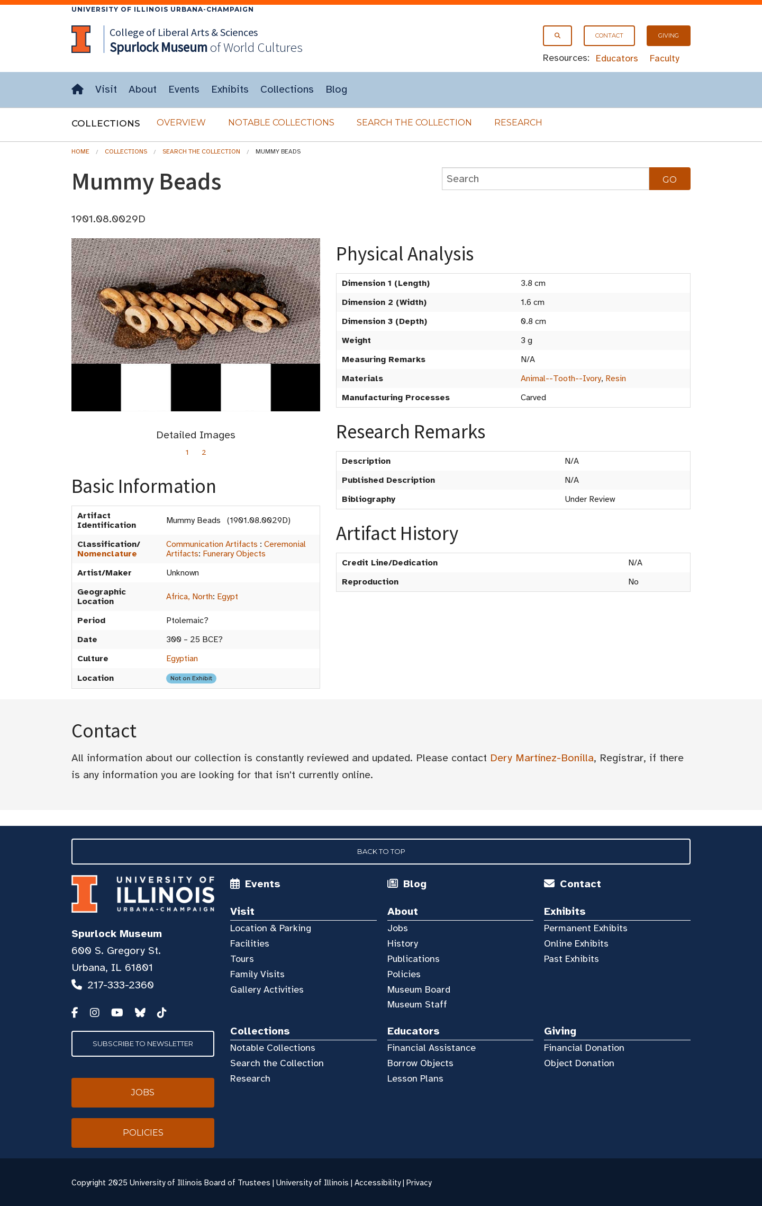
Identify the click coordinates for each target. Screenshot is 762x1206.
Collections (287, 89)
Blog (336, 89)
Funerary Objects (234, 553)
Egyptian (182, 658)
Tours (242, 959)
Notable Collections (281, 123)
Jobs (397, 928)
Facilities (249, 943)
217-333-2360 (120, 985)
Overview (181, 123)
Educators (617, 58)
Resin (615, 378)
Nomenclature (107, 553)
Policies (404, 974)
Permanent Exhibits (586, 928)
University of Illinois (312, 1182)
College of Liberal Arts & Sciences (184, 32)
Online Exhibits (576, 943)
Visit (106, 89)
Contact (609, 35)
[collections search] (545, 178)
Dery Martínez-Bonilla (542, 757)
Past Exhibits (571, 959)
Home (80, 151)
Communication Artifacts (212, 544)
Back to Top (381, 851)
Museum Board (418, 989)
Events (183, 89)
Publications (413, 959)
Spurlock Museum (116, 933)
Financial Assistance (431, 1048)
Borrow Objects (420, 1063)
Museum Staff (417, 1004)
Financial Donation (584, 1048)
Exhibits (230, 89)
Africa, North (189, 596)
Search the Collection (414, 123)
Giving (668, 35)
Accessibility (378, 1182)
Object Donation (579, 1063)
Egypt (227, 596)
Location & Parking (270, 928)
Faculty (664, 58)
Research (518, 123)
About (143, 89)
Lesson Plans (415, 1078)
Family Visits (257, 974)
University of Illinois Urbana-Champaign (162, 9)
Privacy (418, 1182)
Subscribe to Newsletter (143, 1043)
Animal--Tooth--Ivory (561, 378)
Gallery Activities (267, 989)
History (402, 943)
